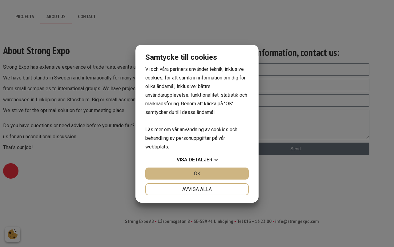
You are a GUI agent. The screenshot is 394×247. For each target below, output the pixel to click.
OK (197, 173)
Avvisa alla (197, 189)
